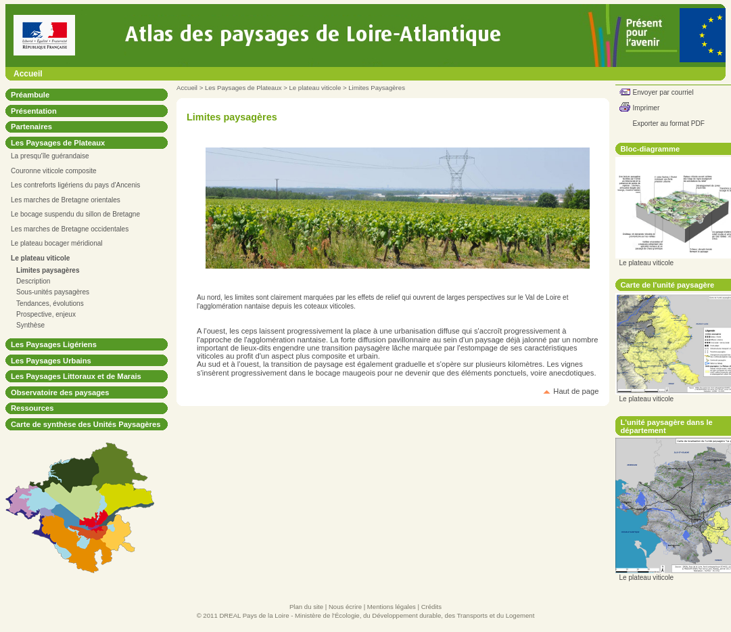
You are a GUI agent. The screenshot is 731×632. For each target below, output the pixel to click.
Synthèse (30, 325)
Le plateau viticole (315, 87)
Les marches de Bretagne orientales (65, 200)
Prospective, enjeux (46, 314)
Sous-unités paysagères (52, 292)
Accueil (28, 73)
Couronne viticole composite (54, 171)
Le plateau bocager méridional (57, 243)
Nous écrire (345, 606)
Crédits (431, 606)
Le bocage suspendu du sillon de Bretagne (75, 214)
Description (33, 281)
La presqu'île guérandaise (50, 156)
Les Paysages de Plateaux (243, 87)
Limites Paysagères (376, 87)
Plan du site (306, 606)
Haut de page (575, 391)
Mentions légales (391, 606)
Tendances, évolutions (50, 303)
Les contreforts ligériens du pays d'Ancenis (75, 185)
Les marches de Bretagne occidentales (69, 229)
